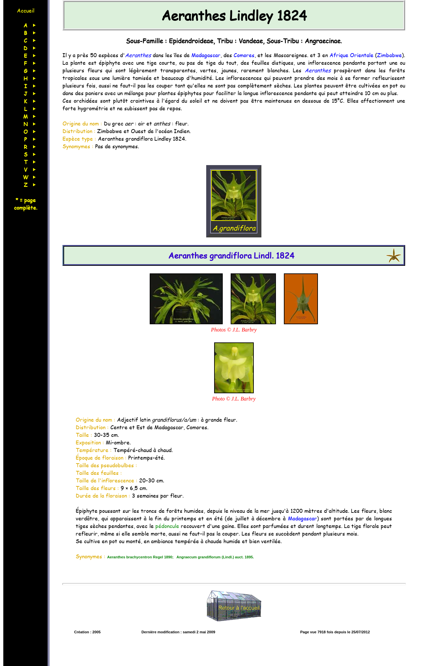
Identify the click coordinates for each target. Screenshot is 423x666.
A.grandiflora (233, 222)
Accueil (25, 10)
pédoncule (167, 526)
